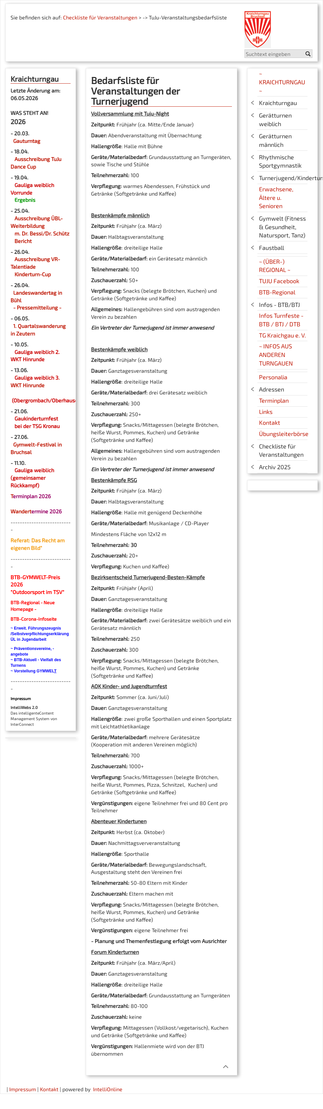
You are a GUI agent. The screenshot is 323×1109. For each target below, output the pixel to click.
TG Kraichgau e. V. (282, 335)
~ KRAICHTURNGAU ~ (282, 82)
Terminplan (274, 400)
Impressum (22, 1089)
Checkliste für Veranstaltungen (100, 17)
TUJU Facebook (279, 280)
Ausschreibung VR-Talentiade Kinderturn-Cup (35, 266)
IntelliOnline (107, 1089)
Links (266, 411)
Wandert (21, 511)
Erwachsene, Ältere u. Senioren (276, 197)
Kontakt (269, 422)
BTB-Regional (277, 292)
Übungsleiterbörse (283, 433)
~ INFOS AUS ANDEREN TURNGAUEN (276, 354)
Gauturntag (26, 141)
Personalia (273, 377)
